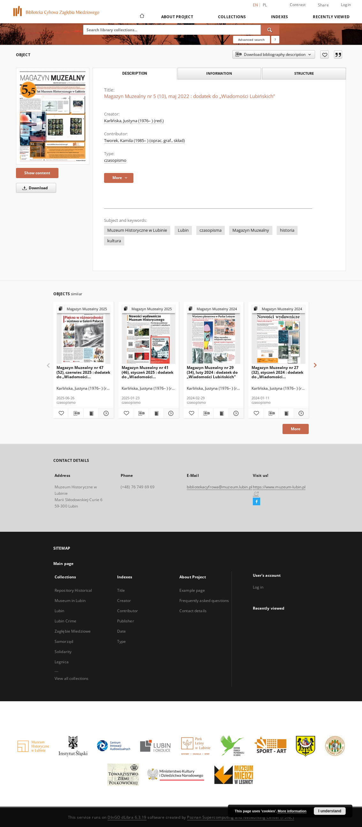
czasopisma (211, 230)
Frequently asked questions (204, 600)
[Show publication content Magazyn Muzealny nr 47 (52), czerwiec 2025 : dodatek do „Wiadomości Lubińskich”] (91, 413)
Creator (124, 600)
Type (121, 641)
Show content (37, 173)
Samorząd (64, 641)
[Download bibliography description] (75, 413)
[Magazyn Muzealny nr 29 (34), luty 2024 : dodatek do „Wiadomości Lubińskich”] (213, 334)
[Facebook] (256, 502)
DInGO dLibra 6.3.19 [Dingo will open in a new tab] (127, 817)
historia (287, 230)
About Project (177, 16)
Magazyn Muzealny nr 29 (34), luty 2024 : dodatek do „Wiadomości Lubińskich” (212, 372)
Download (34, 188)
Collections (232, 16)
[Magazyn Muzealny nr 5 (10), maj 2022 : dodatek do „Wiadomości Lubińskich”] (52, 116)
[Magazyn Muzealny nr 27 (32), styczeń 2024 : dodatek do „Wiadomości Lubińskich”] (278, 334)
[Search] (270, 30)
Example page (192, 590)
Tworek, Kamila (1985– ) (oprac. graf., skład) (144, 140)
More (295, 429)
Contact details (193, 610)
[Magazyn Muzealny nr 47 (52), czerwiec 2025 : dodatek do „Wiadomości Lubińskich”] (83, 334)
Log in (258, 587)
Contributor (127, 610)
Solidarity (63, 651)
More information (292, 811)
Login (346, 4)
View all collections (71, 678)
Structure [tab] (304, 73)
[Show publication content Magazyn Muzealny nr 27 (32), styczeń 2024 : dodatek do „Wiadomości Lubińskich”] (286, 413)
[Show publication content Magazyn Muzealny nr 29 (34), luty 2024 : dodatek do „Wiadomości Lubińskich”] (221, 413)
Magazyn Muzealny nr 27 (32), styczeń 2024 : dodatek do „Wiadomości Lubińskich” (277, 372)
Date (121, 631)
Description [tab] (134, 73)
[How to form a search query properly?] (275, 39)
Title (121, 590)
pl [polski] (265, 5)
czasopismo (115, 160)
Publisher (125, 621)
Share (323, 5)
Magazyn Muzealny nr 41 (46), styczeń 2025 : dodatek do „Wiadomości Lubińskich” (147, 372)
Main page (63, 563)
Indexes (279, 16)
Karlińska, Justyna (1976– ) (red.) (134, 121)
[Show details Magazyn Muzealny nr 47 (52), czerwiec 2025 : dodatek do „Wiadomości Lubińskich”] (105, 413)
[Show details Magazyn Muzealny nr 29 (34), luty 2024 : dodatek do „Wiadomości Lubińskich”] (235, 413)
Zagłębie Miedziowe (73, 631)
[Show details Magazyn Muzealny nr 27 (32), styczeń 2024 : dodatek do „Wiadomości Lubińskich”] (300, 413)
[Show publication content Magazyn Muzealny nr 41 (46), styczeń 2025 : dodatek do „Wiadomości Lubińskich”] (156, 413)
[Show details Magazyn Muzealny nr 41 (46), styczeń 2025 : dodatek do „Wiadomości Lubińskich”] (170, 413)
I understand (329, 811)
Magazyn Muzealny (250, 230)
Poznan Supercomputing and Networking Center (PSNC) (240, 817)
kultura (114, 241)
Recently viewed (331, 16)
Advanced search (251, 39)
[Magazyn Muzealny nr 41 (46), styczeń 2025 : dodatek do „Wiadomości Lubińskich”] (148, 334)
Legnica (62, 662)
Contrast (298, 4)
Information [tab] (219, 73)
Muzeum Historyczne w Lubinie (137, 230)
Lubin (183, 230)
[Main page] (141, 17)
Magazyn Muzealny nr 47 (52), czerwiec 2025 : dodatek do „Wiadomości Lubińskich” (83, 372)
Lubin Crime (65, 621)
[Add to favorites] (324, 54)
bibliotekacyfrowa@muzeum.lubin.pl (219, 487)
